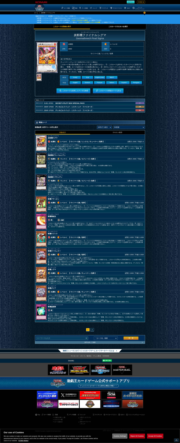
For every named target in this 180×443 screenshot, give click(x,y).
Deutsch (87, 82)
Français (99, 82)
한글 (87, 77)
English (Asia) (99, 77)
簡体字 (112, 77)
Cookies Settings (120, 436)
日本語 (75, 77)
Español (124, 82)
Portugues (136, 82)
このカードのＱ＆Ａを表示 (79, 20)
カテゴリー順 (58, 419)
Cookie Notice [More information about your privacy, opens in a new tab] (23, 441)
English (75, 82)
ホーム (36, 12)
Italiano (112, 82)
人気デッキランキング (85, 418)
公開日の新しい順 (59, 417)
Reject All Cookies (137, 436)
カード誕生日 (58, 422)
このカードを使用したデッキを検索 (89, 22)
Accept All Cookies (155, 436)
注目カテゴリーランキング (85, 423)
